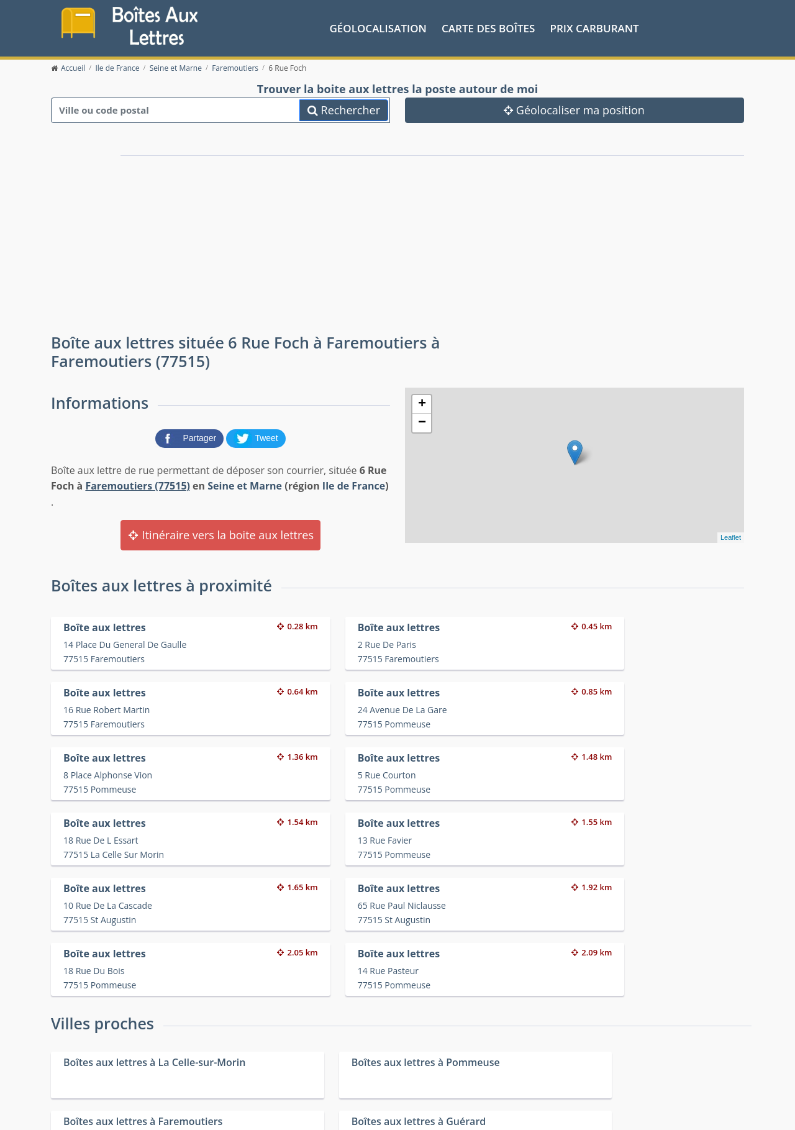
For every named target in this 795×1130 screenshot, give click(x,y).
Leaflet (730, 536)
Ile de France (353, 484)
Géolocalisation (378, 27)
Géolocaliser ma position (574, 108)
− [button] (422, 421)
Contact (201, 1110)
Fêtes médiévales (598, 1068)
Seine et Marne (244, 484)
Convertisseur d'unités (608, 1053)
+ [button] (422, 403)
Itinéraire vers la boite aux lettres (220, 533)
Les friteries (413, 1068)
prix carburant (594, 27)
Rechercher (343, 108)
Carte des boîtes (488, 27)
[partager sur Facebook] (190, 436)
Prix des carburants (429, 1053)
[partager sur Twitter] (256, 436)
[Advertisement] (279, 235)
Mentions (236, 1110)
